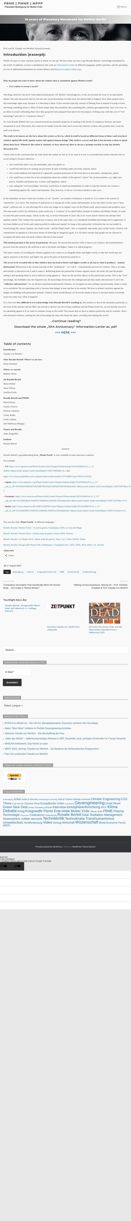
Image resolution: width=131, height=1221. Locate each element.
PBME (62, 572)
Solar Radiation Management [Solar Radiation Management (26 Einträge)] (102, 814)
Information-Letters (66, 65)
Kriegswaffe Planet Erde (46, 572)
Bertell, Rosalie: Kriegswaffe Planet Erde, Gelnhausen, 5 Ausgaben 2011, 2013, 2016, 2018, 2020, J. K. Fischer (53, 545)
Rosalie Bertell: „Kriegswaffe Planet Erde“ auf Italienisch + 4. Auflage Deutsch (22, 608)
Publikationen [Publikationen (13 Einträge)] (37, 814)
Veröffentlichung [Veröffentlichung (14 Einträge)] (33, 822)
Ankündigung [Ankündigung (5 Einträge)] (8, 799)
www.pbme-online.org (70, 69)
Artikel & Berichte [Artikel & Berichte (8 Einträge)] (30, 799)
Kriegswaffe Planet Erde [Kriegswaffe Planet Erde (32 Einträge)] (43, 811)
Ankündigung (18, 572)
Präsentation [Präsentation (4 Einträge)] (24, 815)
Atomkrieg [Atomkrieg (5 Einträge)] (53, 799)
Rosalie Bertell (73, 572)
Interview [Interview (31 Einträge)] (59, 807)
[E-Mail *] (17, 672)
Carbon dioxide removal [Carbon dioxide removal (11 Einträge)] (77, 799)
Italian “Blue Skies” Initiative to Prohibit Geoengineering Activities (38, 728)
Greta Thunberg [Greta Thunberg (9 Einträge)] (36, 807)
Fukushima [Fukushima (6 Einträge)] (69, 803)
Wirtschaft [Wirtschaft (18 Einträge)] (68, 822)
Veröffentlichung (89, 572)
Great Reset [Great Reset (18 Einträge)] (112, 803)
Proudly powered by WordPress (48, 847)
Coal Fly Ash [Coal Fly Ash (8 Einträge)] (18, 803)
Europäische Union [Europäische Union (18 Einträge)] (52, 803)
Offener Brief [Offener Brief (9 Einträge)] (96, 811)
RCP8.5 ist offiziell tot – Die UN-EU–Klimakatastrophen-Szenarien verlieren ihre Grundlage (51, 723)
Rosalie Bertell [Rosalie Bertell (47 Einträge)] (69, 814)
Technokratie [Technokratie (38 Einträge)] (75, 818)
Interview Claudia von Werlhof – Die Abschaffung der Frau (34, 733)
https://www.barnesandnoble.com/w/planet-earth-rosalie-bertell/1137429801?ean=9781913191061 (47, 476)
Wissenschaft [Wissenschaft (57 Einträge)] (86, 822)
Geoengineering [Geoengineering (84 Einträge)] (90, 802)
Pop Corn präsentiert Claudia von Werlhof (26, 754)
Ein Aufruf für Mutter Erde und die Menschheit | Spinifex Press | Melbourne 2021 (105, 630)
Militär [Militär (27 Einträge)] (66, 811)
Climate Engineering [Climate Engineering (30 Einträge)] (105, 799)
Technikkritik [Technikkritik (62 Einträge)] (53, 818)
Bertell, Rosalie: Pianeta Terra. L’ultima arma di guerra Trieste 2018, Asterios (38, 533)
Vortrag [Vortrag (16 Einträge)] (57, 822)
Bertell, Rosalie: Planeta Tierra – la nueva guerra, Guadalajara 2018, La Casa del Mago (42, 528)
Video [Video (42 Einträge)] (47, 822)
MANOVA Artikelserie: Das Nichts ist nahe (26, 743)
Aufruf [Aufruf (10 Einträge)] (61, 799)
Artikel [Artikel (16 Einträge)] (17, 798)
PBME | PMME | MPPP (23, 3)
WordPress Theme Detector (84, 847)
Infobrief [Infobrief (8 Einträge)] (48, 807)
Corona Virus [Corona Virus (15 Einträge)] (32, 803)
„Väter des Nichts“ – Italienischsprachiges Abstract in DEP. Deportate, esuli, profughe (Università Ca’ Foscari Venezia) (65, 738)
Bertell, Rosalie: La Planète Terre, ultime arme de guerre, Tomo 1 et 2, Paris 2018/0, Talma (44, 539)
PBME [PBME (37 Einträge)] (108, 811)
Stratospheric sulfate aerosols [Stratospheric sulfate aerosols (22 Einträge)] (22, 818)
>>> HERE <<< (65, 332)
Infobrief (30, 572)
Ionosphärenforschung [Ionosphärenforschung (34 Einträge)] (83, 807)
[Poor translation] (17, 866)
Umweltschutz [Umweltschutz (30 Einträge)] (13, 822)
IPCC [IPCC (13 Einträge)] (104, 807)
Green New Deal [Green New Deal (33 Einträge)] (15, 807)
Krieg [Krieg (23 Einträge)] (21, 811)
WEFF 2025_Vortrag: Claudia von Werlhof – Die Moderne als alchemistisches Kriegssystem (52, 748)
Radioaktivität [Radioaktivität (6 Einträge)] (51, 815)
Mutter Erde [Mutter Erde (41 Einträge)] (80, 811)
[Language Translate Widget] (13, 705)
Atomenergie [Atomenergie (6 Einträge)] (43, 799)
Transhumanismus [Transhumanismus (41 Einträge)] (99, 818)
